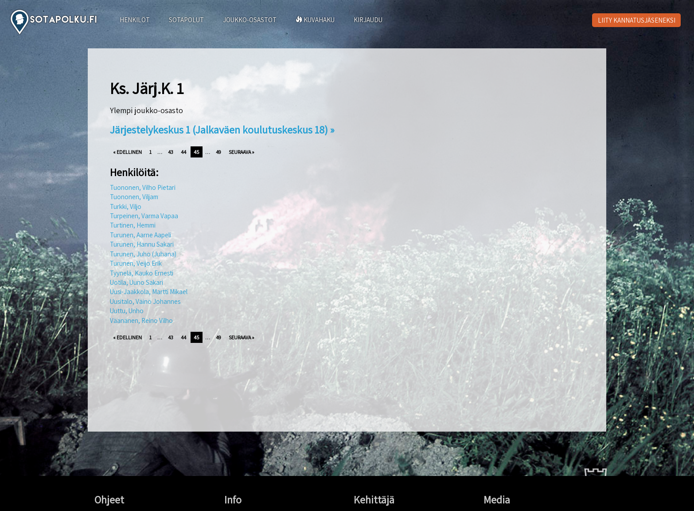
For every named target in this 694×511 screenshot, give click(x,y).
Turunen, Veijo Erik (136, 263)
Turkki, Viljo (125, 206)
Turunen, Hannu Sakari (142, 244)
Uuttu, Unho (127, 311)
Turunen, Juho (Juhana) (143, 254)
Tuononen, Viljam (134, 197)
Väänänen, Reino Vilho (141, 320)
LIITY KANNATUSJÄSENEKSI (636, 20)
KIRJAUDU (368, 20)
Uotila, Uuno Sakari (136, 282)
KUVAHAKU (315, 20)
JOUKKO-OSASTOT (250, 20)
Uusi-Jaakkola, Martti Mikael (148, 291)
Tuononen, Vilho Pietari (142, 187)
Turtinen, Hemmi (133, 225)
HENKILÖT (135, 20)
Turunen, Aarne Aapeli (140, 235)
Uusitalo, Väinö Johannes (145, 301)
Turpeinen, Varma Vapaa (144, 216)
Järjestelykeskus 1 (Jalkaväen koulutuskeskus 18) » (222, 129)
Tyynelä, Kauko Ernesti (141, 273)
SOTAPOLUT (186, 20)
